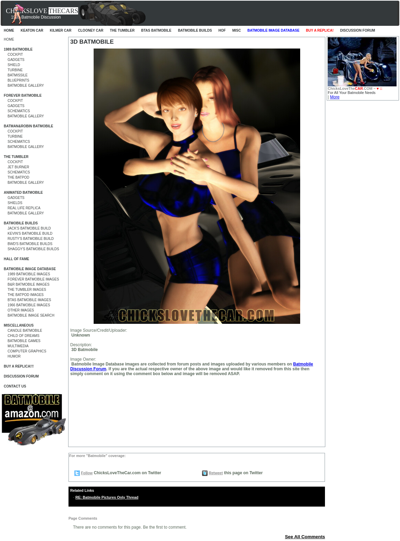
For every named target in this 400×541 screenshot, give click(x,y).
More (334, 97)
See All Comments (305, 536)
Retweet (216, 473)
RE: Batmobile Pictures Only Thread (106, 497)
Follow (87, 473)
